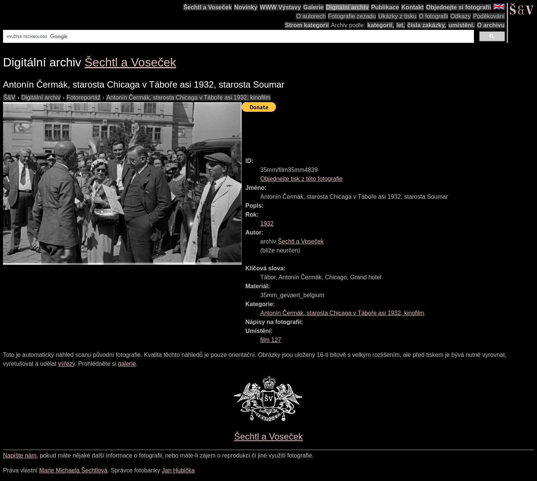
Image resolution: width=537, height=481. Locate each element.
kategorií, (380, 25)
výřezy (66, 364)
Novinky (245, 7)
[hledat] (238, 36)
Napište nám (20, 455)
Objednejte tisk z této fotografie (301, 179)
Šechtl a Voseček (207, 7)
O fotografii (433, 16)
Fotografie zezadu (352, 16)
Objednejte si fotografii (458, 7)
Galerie (313, 7)
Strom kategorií (307, 25)
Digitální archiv (347, 7)
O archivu (491, 25)
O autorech (311, 16)
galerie (127, 364)
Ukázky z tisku (397, 16)
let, (400, 25)
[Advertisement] (377, 131)
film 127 (270, 340)
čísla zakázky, (426, 25)
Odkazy (460, 16)
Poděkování (489, 16)
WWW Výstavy (280, 7)
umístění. (462, 25)
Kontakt (412, 7)
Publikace (385, 7)
